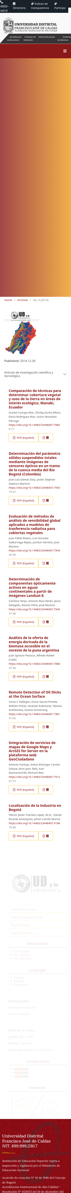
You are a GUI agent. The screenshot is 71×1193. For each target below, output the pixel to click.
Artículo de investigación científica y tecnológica (28, 374)
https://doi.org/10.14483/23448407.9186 (34, 823)
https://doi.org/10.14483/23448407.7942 (34, 609)
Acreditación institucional (14, 38)
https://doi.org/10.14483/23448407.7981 (34, 714)
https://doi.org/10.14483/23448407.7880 (34, 663)
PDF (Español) (25, 437)
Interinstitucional (46, 36)
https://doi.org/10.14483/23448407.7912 (34, 777)
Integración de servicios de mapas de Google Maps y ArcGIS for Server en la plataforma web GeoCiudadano (32, 751)
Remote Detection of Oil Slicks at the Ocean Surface (35, 694)
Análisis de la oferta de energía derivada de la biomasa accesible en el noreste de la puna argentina (34, 644)
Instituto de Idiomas (64, 38)
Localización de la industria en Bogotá (35, 807)
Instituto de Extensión (30, 38)
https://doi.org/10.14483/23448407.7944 (34, 550)
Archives (22, 300)
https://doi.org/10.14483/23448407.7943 (34, 487)
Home (8, 300)
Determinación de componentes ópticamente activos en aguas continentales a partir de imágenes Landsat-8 (32, 587)
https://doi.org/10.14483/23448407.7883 (34, 425)
